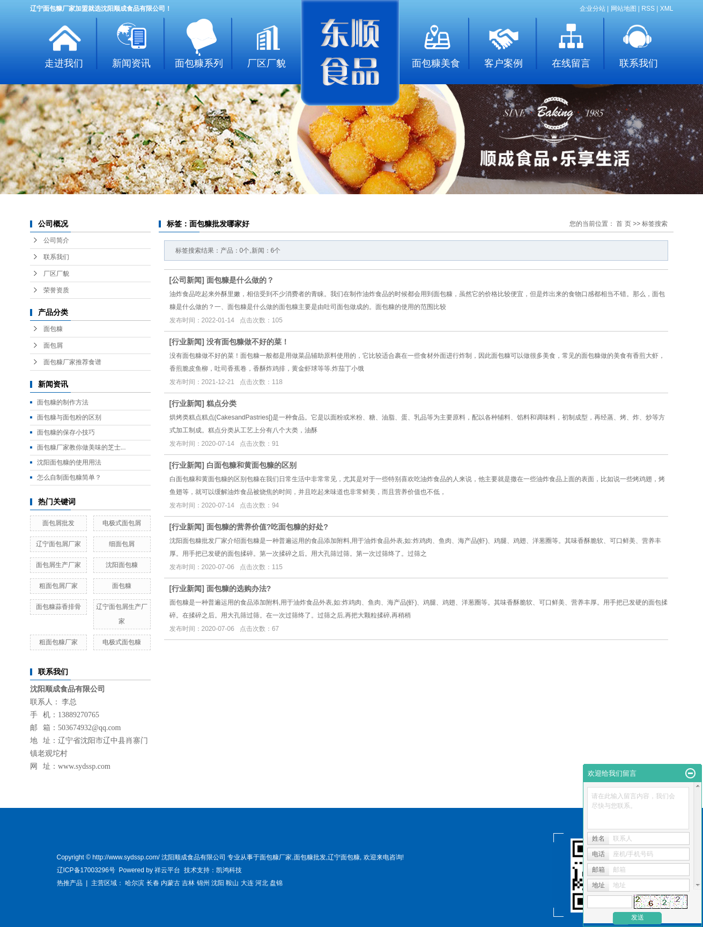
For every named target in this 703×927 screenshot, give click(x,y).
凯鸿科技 (229, 870)
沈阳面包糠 (122, 565)
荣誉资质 (56, 290)
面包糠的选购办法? (238, 588)
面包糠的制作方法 (62, 402)
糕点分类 (221, 403)
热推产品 (70, 883)
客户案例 (503, 63)
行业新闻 (187, 341)
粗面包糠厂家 (58, 642)
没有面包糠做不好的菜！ (247, 341)
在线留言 (571, 63)
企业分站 (592, 8)
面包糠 (53, 329)
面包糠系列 (199, 63)
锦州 (203, 883)
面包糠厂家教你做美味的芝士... (81, 447)
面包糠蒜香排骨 (58, 606)
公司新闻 (187, 280)
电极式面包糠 (121, 642)
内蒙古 (170, 883)
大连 (247, 883)
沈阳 (217, 883)
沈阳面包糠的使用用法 (69, 462)
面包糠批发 (310, 857)
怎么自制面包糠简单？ (69, 477)
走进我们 (64, 63)
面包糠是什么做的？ (240, 280)
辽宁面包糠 (344, 857)
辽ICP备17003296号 (86, 870)
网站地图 (624, 8)
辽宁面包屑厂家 (58, 544)
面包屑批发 (58, 523)
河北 (261, 883)
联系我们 (638, 63)
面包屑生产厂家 (58, 565)
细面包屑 (122, 544)
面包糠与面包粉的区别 (69, 417)
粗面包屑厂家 (58, 586)
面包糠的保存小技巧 (66, 432)
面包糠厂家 (276, 857)
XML (667, 8)
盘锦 (276, 883)
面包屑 (53, 345)
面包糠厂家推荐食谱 (72, 362)
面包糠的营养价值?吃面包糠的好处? (267, 527)
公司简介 (56, 240)
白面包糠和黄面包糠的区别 (251, 465)
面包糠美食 (436, 63)
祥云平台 (167, 870)
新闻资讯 (131, 63)
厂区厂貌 (266, 63)
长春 (152, 883)
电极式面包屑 (121, 523)
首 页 (623, 223)
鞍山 (232, 883)
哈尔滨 (134, 883)
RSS (648, 8)
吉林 (188, 883)
